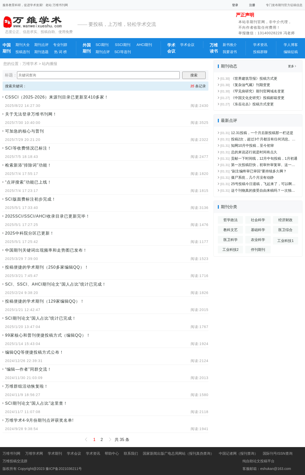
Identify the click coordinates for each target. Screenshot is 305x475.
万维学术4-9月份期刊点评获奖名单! (39, 420)
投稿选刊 (23, 52)
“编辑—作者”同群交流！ (28, 369)
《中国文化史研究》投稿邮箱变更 (252, 98)
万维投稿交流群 (15, 461)
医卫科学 (230, 240)
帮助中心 (112, 453)
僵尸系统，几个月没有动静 (247, 177)
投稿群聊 (260, 52)
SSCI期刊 (122, 45)
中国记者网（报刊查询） (238, 453)
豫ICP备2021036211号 (63, 469)
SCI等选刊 (122, 52)
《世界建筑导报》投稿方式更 (248, 78)
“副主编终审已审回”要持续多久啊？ (253, 171)
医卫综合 (285, 230)
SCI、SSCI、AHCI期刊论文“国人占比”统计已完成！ (55, 284)
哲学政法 (230, 220)
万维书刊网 (11, 453)
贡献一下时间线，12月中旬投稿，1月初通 (258, 158)
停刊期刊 (258, 250)
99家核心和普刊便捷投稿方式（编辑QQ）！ (47, 335)
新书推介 (230, 45)
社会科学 (258, 220)
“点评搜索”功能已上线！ (28, 182)
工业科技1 (285, 241)
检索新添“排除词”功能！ (28, 165)
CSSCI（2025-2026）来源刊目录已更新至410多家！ (57, 97)
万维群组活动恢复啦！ (26, 386)
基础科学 (258, 230)
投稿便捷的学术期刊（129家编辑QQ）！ (44, 301)
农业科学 (258, 240)
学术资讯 (260, 45)
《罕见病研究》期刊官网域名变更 (252, 91)
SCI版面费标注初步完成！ (30, 199)
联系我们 (131, 453)
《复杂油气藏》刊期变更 (245, 85)
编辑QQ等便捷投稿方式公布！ (34, 352)
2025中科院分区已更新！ (29, 233)
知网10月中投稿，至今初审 (247, 145)
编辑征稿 (291, 52)
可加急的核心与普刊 (24, 131)
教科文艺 (230, 230)
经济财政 (285, 220)
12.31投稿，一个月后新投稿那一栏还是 (256, 133)
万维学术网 (34, 453)
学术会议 (187, 45)
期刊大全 (23, 45)
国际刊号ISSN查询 (278, 453)
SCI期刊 (102, 45)
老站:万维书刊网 (56, 5)
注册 (252, 5)
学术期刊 (55, 453)
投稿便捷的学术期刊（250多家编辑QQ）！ (47, 267)
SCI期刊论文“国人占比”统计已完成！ (40, 318)
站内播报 (49, 63)
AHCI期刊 (144, 45)
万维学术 (30, 63)
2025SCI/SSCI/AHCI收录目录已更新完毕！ (47, 216)
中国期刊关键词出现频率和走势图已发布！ (46, 250)
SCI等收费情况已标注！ (28, 148)
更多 (292, 66)
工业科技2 (230, 250)
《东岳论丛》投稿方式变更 (247, 104)
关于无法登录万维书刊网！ (31, 114)
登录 (235, 5)
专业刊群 (60, 45)
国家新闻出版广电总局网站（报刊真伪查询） (178, 453)
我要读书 (230, 52)
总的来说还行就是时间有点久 (248, 152)
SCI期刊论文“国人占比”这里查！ (36, 403)
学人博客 (291, 45)
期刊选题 (41, 52)
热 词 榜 (60, 52)
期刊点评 (41, 45)
